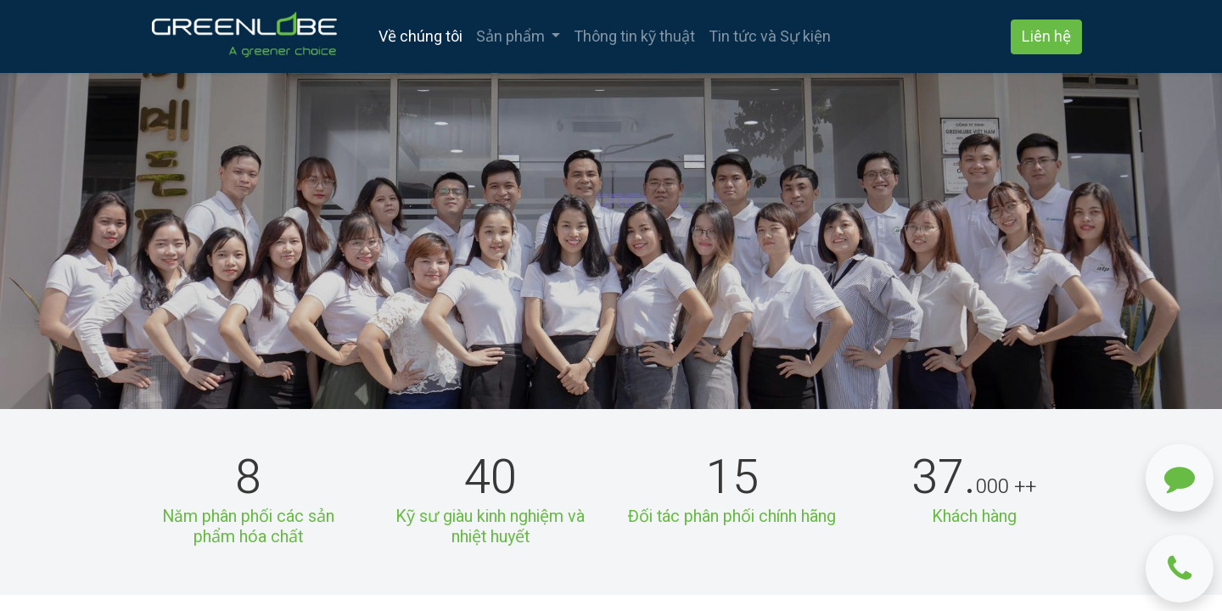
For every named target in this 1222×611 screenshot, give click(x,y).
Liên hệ (1046, 36)
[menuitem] (420, 37)
